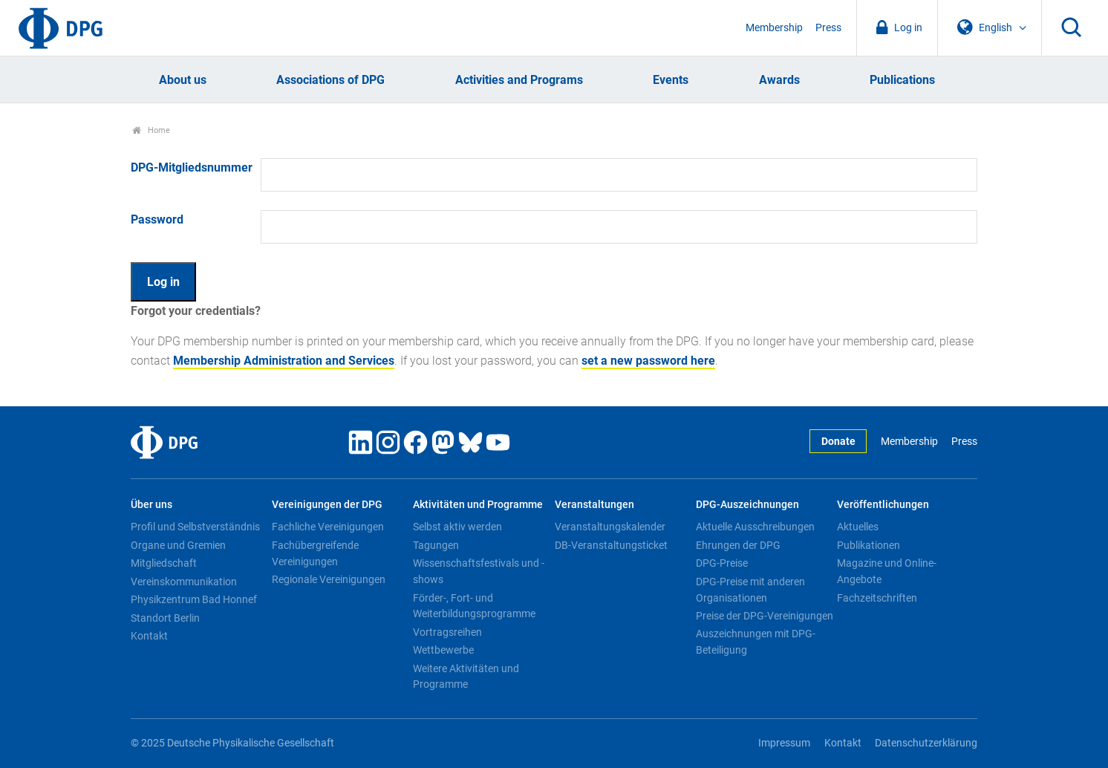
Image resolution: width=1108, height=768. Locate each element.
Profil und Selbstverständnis (195, 527)
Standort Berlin (165, 618)
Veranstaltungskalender (610, 527)
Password (157, 219)
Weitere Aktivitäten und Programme (466, 677)
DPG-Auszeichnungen (747, 504)
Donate (838, 441)
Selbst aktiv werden (457, 527)
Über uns (151, 504)
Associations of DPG (330, 80)
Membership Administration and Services (283, 361)
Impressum (784, 743)
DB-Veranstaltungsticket (611, 545)
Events (670, 80)
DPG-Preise (722, 563)
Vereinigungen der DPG (327, 504)
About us (182, 80)
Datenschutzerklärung (926, 743)
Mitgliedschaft (164, 563)
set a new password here (648, 361)
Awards (779, 80)
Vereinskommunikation (184, 582)
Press (828, 28)
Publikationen (868, 545)
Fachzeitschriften (877, 598)
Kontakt (149, 636)
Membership (774, 28)
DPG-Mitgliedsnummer (191, 167)
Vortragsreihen (447, 632)
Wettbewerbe (443, 650)
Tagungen (436, 545)
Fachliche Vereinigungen (328, 527)
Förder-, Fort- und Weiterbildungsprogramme (474, 606)
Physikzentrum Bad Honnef (194, 599)
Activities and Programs (519, 80)
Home (151, 130)
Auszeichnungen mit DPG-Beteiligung (755, 642)
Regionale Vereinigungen (328, 579)
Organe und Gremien (178, 545)
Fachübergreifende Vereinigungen (315, 553)
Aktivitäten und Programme (478, 504)
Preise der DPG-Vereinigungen (764, 616)
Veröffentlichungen (883, 504)
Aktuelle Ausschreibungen (755, 527)
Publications (902, 80)
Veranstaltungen (594, 504)
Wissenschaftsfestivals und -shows (478, 571)
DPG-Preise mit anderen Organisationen (750, 590)
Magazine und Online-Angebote (886, 571)
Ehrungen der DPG (738, 545)
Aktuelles (858, 527)
